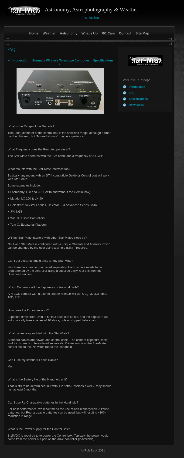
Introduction (18, 60)
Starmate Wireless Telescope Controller (60, 60)
